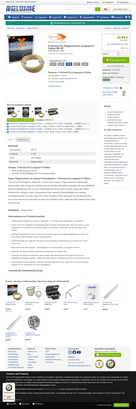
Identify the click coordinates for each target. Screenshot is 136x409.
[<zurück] (108, 28)
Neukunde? (32, 2)
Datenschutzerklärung (51, 389)
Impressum (49, 362)
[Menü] (13, 384)
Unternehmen (32, 352)
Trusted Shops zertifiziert (116, 125)
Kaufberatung (13, 362)
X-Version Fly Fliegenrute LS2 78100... (11, 335)
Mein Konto (93, 2)
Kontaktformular (73, 360)
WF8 (85, 64)
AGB (47, 352)
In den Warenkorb (116, 60)
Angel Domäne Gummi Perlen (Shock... (91, 303)
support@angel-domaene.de (79, 366)
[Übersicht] (117, 28)
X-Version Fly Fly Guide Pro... (50, 303)
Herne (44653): (108, 95)
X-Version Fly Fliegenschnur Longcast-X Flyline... (26, 129)
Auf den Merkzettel (116, 66)
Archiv (29, 365)
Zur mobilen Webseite (16, 367)
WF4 (53, 64)
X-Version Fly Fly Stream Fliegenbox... (22, 132)
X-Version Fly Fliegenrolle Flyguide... (33, 334)
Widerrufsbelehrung (52, 354)
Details (10, 140)
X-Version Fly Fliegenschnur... (11, 303)
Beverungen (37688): (110, 92)
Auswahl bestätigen (104, 405)
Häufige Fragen (13, 365)
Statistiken (25, 404)
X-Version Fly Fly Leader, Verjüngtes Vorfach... (25, 126)
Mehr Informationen (13, 400)
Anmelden (20, 2)
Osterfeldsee (32, 362)
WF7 (77, 64)
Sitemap (30, 367)
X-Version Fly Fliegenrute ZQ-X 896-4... (110, 304)
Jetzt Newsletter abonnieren (107, 354)
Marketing (39, 404)
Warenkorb (123, 2)
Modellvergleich (23, 140)
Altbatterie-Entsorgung (53, 359)
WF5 (61, 64)
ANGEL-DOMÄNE (22, 9)
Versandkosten (13, 354)
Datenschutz (49, 357)
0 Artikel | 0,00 (121, 9)
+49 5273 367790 (75, 362)
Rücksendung (13, 359)
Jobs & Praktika (33, 357)
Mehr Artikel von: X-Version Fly (57, 42)
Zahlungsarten (13, 357)
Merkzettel (108, 2)
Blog (29, 354)
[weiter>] (125, 28)
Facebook (31, 359)
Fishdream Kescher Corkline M (32, 303)
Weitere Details (54, 86)
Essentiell (12, 404)
